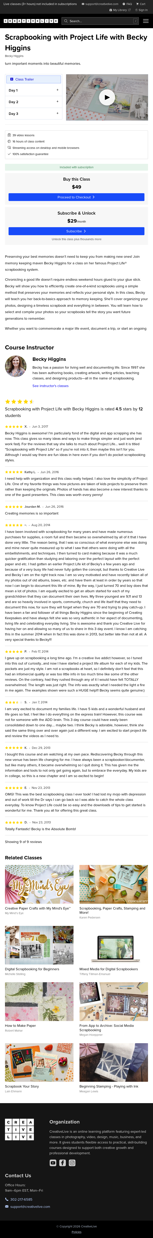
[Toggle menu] (145, 21)
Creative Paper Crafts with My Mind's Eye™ (38, 908)
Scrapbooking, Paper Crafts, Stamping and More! (112, 910)
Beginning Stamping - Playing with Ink (108, 1086)
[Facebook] (62, 1162)
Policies (76, 1232)
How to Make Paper (20, 1025)
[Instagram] (72, 1162)
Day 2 (13, 101)
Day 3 (13, 113)
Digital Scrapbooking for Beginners (32, 968)
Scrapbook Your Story (22, 1086)
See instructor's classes (50, 385)
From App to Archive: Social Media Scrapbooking (106, 1027)
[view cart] (141, 4)
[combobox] (100, 21)
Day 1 (13, 90)
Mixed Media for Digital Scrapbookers (108, 968)
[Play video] (107, 97)
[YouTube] (53, 1162)
